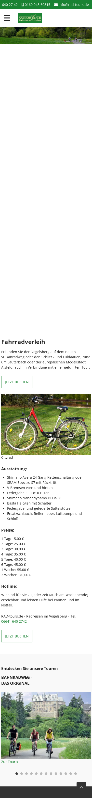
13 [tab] (75, 773)
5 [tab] (36, 773)
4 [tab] (31, 773)
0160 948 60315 (36, 4)
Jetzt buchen (17, 382)
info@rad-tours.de (71, 4)
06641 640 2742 (14, 621)
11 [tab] (65, 773)
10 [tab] (60, 773)
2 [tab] (21, 773)
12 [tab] (70, 773)
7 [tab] (46, 773)
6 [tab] (41, 773)
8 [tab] (51, 773)
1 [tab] (16, 773)
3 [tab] (26, 773)
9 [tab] (55, 773)
